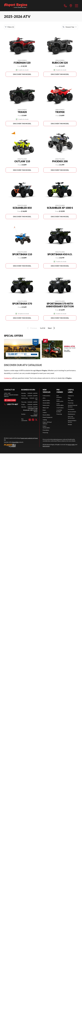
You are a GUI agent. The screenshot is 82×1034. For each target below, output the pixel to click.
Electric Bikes (46, 415)
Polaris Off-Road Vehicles (47, 422)
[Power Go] (21, 445)
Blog (69, 398)
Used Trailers (60, 407)
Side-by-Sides (46, 400)
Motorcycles (46, 405)
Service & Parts (72, 411)
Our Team (70, 400)
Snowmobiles (46, 403)
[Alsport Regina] (15, 5)
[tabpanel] (29, 404)
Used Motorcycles (59, 400)
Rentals (70, 424)
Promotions (46, 430)
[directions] (71, 5)
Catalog (45, 419)
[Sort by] (70, 27)
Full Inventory (46, 395)
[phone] (65, 5)
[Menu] (76, 6)
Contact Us (71, 395)
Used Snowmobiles (60, 404)
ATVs (44, 398)
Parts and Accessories (71, 417)
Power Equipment (47, 417)
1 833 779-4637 (11, 404)
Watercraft (46, 407)
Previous (32, 328)
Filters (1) (9, 27)
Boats (44, 410)
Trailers (45, 412)
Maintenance (71, 414)
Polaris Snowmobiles (46, 426)
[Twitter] (36, 420)
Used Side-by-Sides (59, 410)
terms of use (46, 446)
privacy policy (71, 444)
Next (51, 328)
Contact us (7, 378)
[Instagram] (30, 420)
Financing (45, 432)
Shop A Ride (15, 442)
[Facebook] (33, 420)
